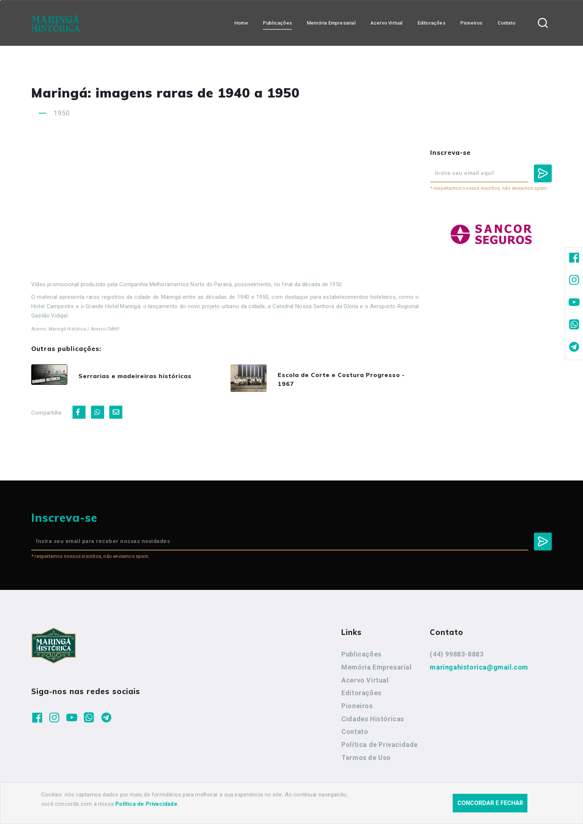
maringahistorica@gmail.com (479, 671)
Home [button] (241, 22)
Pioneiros (357, 710)
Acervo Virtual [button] (386, 22)
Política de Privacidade (379, 749)
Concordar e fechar (490, 803)
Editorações (361, 697)
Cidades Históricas (372, 722)
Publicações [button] (277, 22)
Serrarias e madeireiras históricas (148, 377)
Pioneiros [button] (471, 22)
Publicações (361, 658)
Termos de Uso (366, 762)
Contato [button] (506, 22)
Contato (354, 736)
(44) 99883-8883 (456, 658)
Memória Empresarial (376, 671)
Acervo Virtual (365, 684)
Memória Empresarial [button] (331, 22)
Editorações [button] (431, 22)
